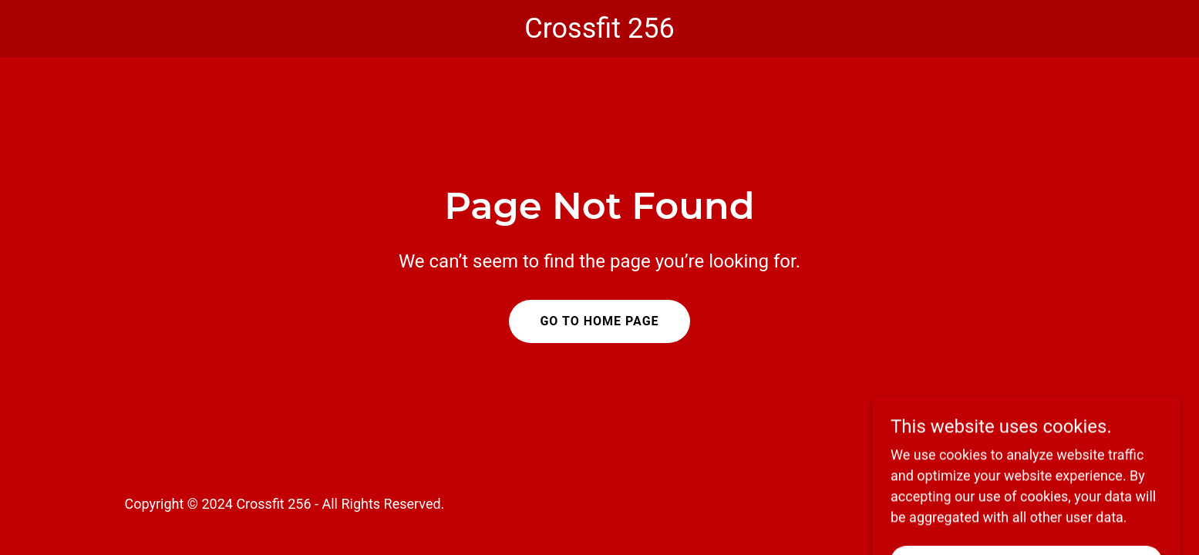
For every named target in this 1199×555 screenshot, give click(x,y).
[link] (600, 33)
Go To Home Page (599, 321)
